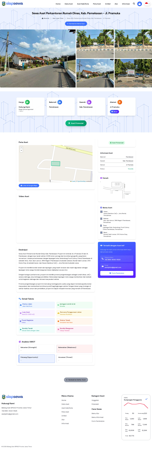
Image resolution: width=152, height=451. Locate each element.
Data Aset (69, 4)
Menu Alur (95, 413)
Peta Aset (97, 4)
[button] (21, 147)
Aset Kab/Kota (83, 4)
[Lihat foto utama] (38, 58)
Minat (114, 112)
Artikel (107, 4)
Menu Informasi (97, 417)
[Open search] (134, 4)
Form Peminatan (116, 273)
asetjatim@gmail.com (10, 414)
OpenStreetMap (81, 181)
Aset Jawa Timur (58, 18)
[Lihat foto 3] (133, 43)
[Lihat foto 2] (95, 43)
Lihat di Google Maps (29, 185)
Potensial (95, 404)
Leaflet (72, 181)
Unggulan (95, 400)
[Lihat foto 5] (133, 73)
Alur (116, 4)
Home (58, 4)
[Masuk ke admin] (139, 4)
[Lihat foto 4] (95, 73)
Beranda (45, 18)
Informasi (126, 4)
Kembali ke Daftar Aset (76, 24)
